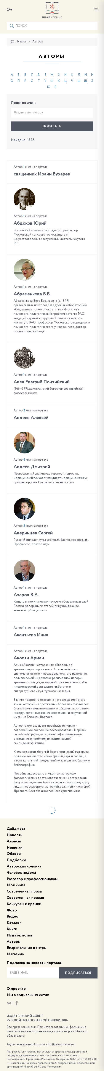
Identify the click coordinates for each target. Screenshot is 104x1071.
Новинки (14, 848)
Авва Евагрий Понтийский (42, 382)
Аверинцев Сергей (33, 533)
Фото (12, 910)
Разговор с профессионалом (32, 879)
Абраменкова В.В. (32, 294)
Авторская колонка (24, 866)
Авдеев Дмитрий (32, 467)
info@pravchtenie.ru (60, 1044)
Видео (12, 916)
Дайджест (16, 829)
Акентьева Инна (31, 635)
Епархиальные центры (26, 948)
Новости (14, 835)
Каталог (14, 923)
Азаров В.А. (26, 595)
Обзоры (14, 854)
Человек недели (21, 873)
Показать (52, 126)
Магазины (15, 954)
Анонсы (14, 841)
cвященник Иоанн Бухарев (42, 174)
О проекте (16, 989)
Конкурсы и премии (24, 904)
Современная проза (24, 891)
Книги (12, 929)
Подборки (16, 860)
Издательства (19, 935)
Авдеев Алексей (31, 417)
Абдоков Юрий (30, 223)
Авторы (14, 942)
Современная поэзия (25, 898)
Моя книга (16, 885)
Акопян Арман (29, 658)
